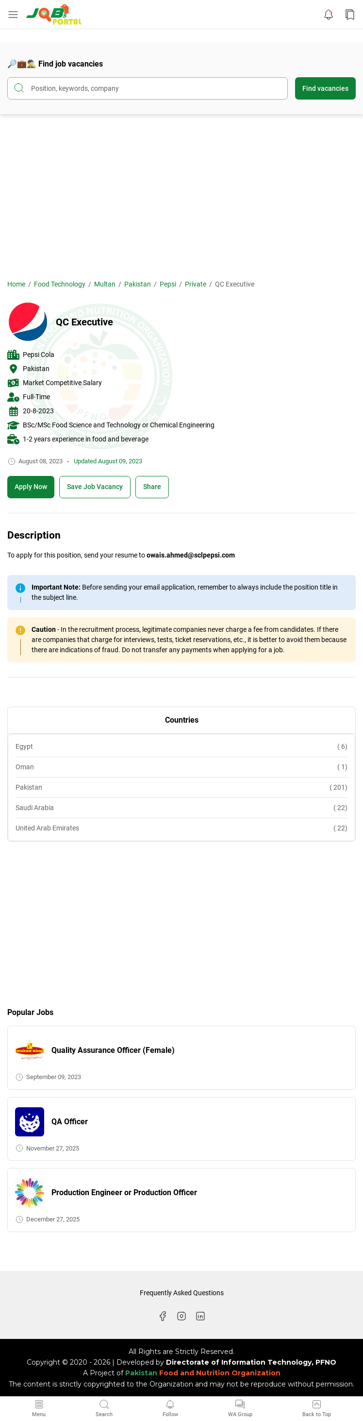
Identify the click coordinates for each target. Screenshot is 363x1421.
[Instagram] (181, 1316)
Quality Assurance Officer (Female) (113, 1050)
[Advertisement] (181, 197)
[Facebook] (162, 1316)
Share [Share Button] (152, 487)
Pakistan (181, 787)
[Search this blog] (147, 88)
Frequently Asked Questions (182, 1293)
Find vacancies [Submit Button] (325, 88)
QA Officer (69, 1121)
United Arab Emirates (181, 828)
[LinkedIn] (200, 1316)
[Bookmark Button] (350, 14)
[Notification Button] (328, 14)
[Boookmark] (95, 487)
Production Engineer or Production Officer (124, 1192)
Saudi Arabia (181, 808)
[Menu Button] (13, 14)
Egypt (181, 747)
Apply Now (31, 487)
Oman (181, 767)
